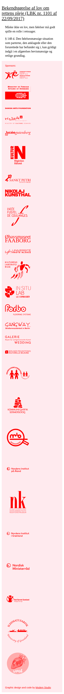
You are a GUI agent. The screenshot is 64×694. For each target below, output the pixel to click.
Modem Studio (43, 687)
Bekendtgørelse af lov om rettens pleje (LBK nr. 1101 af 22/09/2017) (29, 13)
